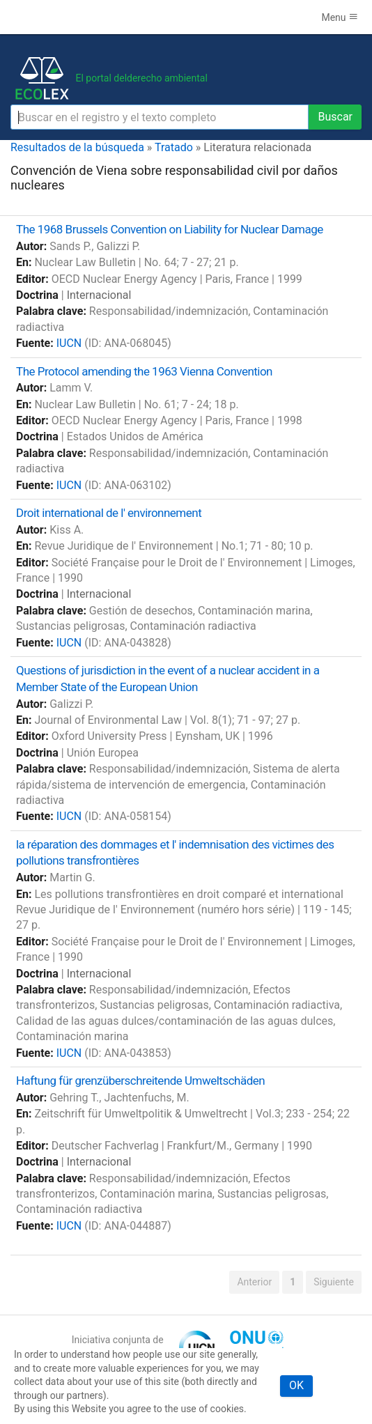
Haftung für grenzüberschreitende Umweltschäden (140, 1081)
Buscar (335, 116)
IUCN (69, 343)
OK (296, 1385)
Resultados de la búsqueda (77, 147)
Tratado (174, 147)
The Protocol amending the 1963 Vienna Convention (144, 371)
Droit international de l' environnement (108, 513)
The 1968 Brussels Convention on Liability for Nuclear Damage (169, 229)
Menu (339, 16)
